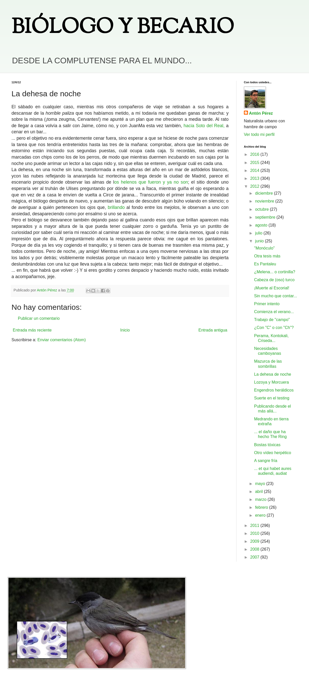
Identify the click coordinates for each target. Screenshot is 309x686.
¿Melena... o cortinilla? (274, 272)
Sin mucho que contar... (275, 296)
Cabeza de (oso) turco (274, 280)
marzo (261, 499)
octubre (262, 209)
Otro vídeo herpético (272, 453)
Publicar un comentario (39, 318)
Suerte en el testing (271, 398)
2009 (255, 541)
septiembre (266, 217)
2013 (255, 178)
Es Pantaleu (265, 264)
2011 (255, 525)
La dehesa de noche (272, 374)
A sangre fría (265, 460)
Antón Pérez (261, 113)
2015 (255, 162)
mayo (260, 483)
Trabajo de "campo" (272, 319)
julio (259, 233)
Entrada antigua (212, 330)
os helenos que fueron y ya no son (151, 182)
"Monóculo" (264, 248)
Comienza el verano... (274, 312)
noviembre (265, 201)
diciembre (264, 193)
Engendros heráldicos (274, 390)
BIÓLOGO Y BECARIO (122, 28)
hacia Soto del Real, (204, 125)
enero (261, 515)
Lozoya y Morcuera (271, 382)
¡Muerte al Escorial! (271, 288)
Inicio (125, 330)
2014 (255, 170)
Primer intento (267, 304)
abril (259, 491)
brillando (116, 207)
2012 (255, 186)
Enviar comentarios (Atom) (61, 340)
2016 (255, 154)
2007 (255, 557)
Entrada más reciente (32, 330)
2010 (255, 533)
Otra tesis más (267, 256)
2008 (255, 549)
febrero (262, 507)
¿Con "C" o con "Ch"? (274, 327)
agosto (261, 225)
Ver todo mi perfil (259, 134)
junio (260, 241)
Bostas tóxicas (267, 445)
